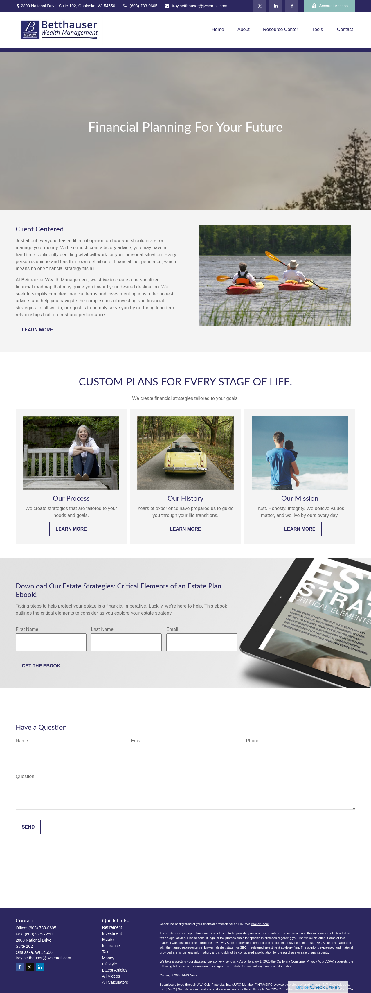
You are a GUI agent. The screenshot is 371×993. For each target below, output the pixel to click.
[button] (217, 30)
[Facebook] (291, 6)
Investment (112, 933)
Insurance (111, 945)
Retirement (112, 927)
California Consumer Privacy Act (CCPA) (305, 961)
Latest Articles (114, 970)
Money (108, 958)
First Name (27, 629)
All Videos (111, 976)
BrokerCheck (260, 924)
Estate (108, 939)
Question (25, 776)
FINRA (259, 984)
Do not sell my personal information (267, 966)
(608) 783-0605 (140, 5)
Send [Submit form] (28, 827)
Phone (252, 740)
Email (172, 629)
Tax (105, 951)
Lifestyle (109, 964)
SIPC (269, 984)
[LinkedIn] (275, 6)
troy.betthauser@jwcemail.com (196, 5)
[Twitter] (259, 6)
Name (22, 740)
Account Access (330, 5)
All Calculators (115, 982)
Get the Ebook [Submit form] (41, 665)
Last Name (102, 629)
